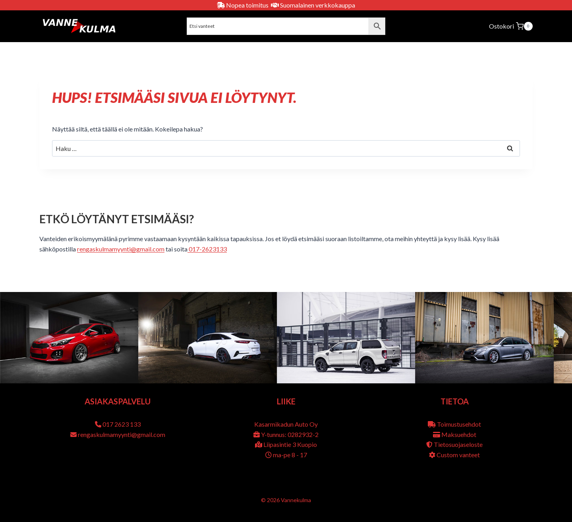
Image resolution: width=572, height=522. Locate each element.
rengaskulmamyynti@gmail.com (120, 249)
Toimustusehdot (459, 424)
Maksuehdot (458, 434)
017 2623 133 (121, 424)
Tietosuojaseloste (458, 444)
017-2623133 (207, 249)
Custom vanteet (458, 454)
